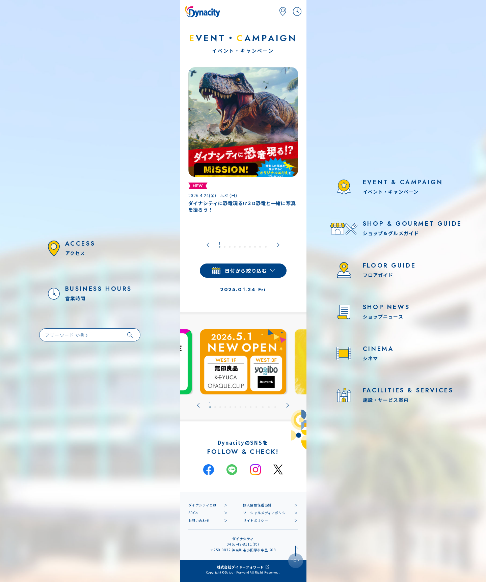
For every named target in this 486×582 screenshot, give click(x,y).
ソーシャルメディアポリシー (266, 512)
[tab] (219, 245)
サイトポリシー (255, 520)
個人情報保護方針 (257, 504)
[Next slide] (278, 245)
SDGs (193, 512)
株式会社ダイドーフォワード (240, 567)
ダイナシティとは (202, 504)
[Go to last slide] (208, 245)
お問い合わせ (199, 520)
